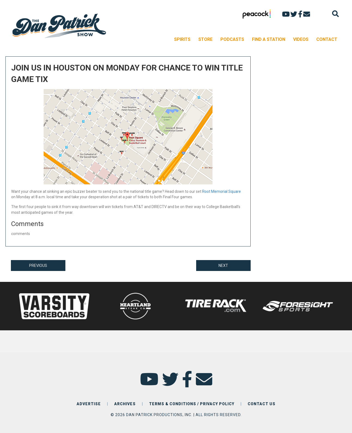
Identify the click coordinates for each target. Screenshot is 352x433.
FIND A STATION (268, 39)
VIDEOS (300, 39)
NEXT (223, 265)
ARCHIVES (125, 404)
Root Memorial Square (221, 191)
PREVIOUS (38, 265)
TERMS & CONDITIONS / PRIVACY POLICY (191, 404)
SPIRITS (182, 39)
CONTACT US (261, 404)
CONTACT (326, 39)
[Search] (335, 13)
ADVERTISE (89, 404)
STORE (205, 39)
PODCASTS (232, 39)
